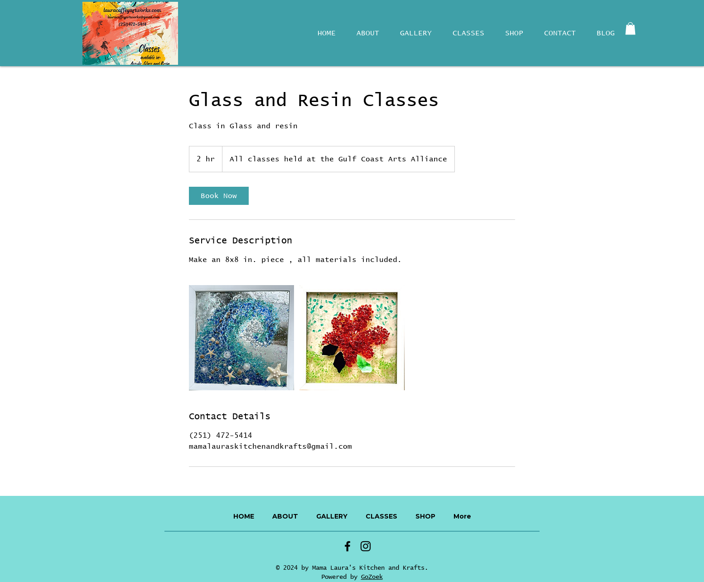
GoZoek (372, 577)
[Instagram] (365, 546)
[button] (630, 28)
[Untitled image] (241, 337)
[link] (219, 196)
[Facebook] (347, 546)
